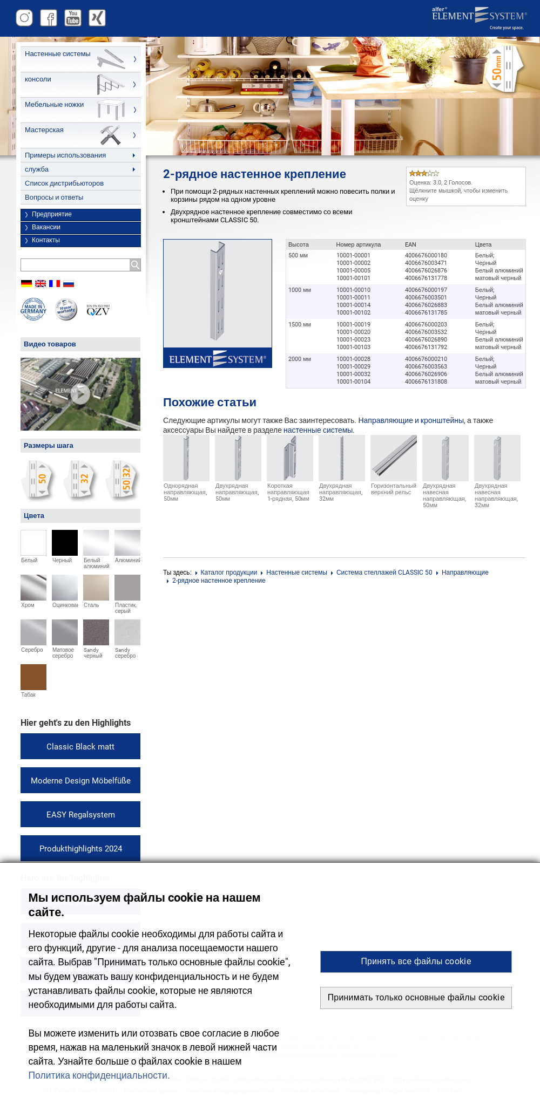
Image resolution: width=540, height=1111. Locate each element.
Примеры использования (65, 155)
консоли (38, 79)
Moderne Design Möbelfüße (81, 781)
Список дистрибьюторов (64, 183)
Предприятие (52, 214)
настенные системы (318, 430)
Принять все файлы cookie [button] (416, 961)
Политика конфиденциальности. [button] (99, 1075)
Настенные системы (58, 54)
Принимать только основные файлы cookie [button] (416, 997)
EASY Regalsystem (80, 815)
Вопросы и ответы (54, 197)
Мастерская (44, 130)
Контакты (46, 240)
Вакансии (46, 227)
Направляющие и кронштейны (411, 420)
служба (37, 169)
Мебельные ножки (54, 104)
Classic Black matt (80, 747)
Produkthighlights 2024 (80, 849)
